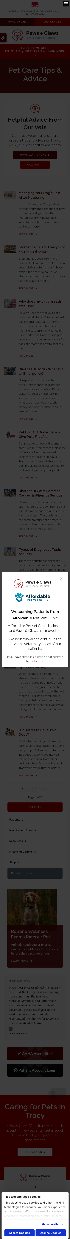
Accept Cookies (19, 1232)
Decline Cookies (50, 1232)
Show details (50, 1224)
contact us (36, 661)
